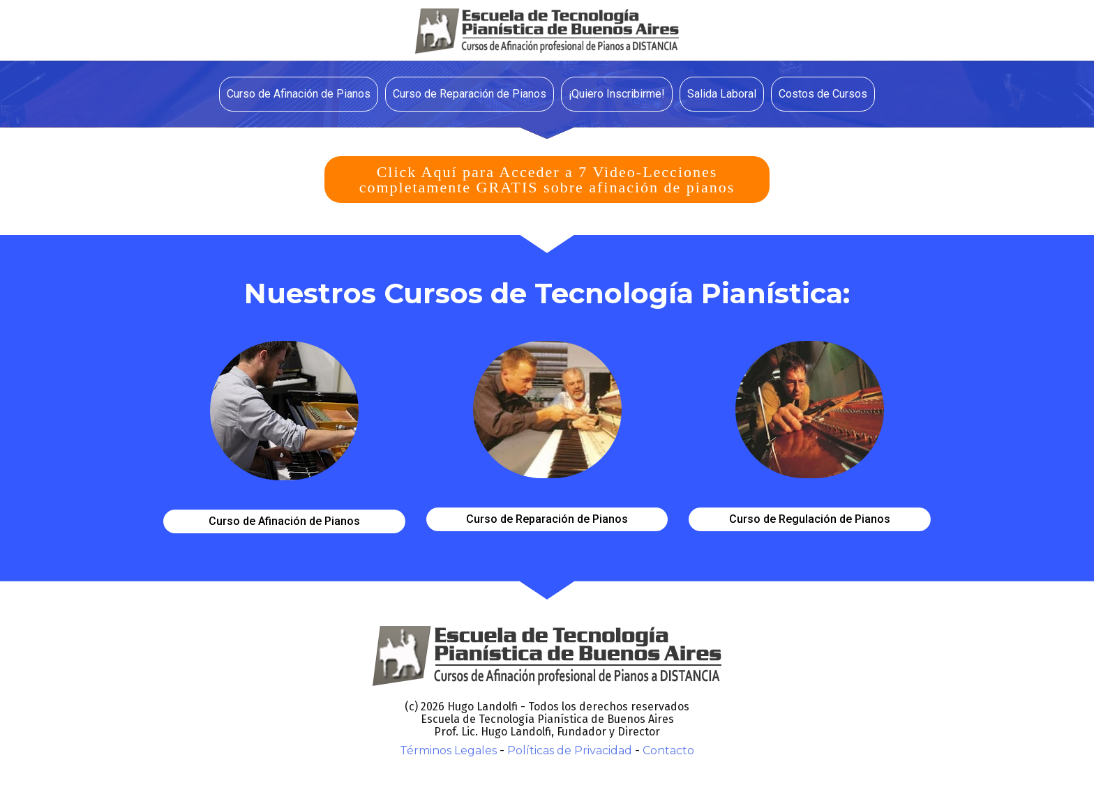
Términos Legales (448, 750)
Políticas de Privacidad (569, 750)
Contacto (668, 750)
